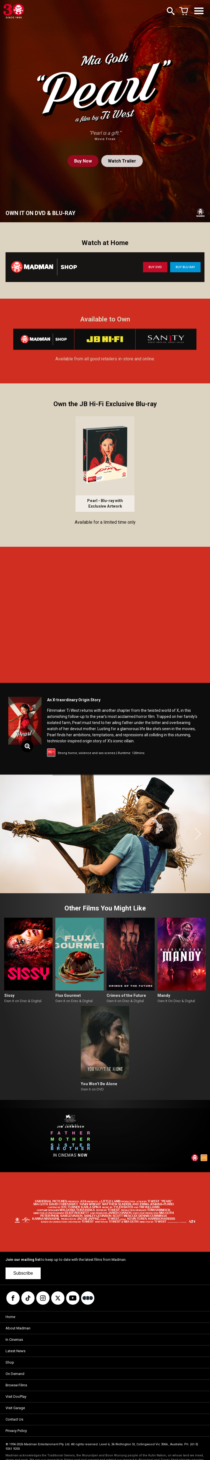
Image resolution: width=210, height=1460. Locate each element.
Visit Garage (15, 1408)
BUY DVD (155, 267)
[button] (12, 834)
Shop (10, 1362)
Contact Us (14, 1419)
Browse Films (16, 1385)
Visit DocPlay (16, 1396)
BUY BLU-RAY (185, 267)
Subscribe (23, 1273)
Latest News (15, 1351)
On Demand (15, 1374)
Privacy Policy (16, 1431)
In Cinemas (14, 1339)
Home (10, 1317)
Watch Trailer (122, 161)
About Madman (18, 1328)
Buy (83, 161)
